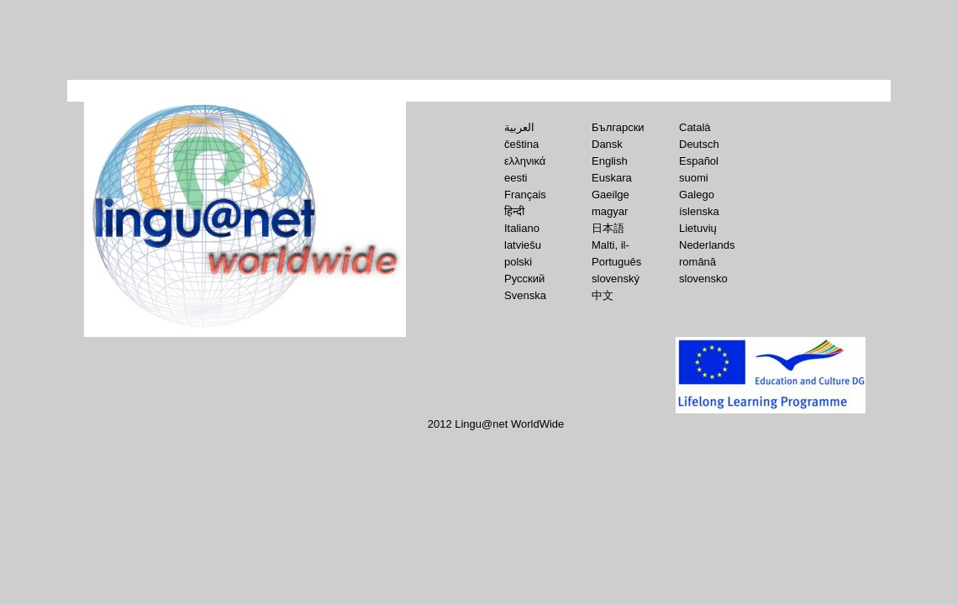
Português (616, 261)
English (610, 161)
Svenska (525, 295)
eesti (515, 177)
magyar (610, 211)
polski (518, 261)
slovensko (703, 278)
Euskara (612, 177)
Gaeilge (610, 194)
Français (525, 194)
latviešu (522, 245)
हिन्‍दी (514, 211)
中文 (602, 295)
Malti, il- (610, 245)
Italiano (522, 228)
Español (698, 161)
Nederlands (707, 245)
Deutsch (699, 144)
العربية (519, 127)
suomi (693, 177)
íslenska (699, 211)
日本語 (608, 228)
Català (695, 127)
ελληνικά (524, 161)
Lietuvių (698, 228)
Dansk (607, 144)
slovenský (616, 278)
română (697, 261)
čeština (521, 144)
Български (618, 127)
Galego (696, 194)
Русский (524, 278)
